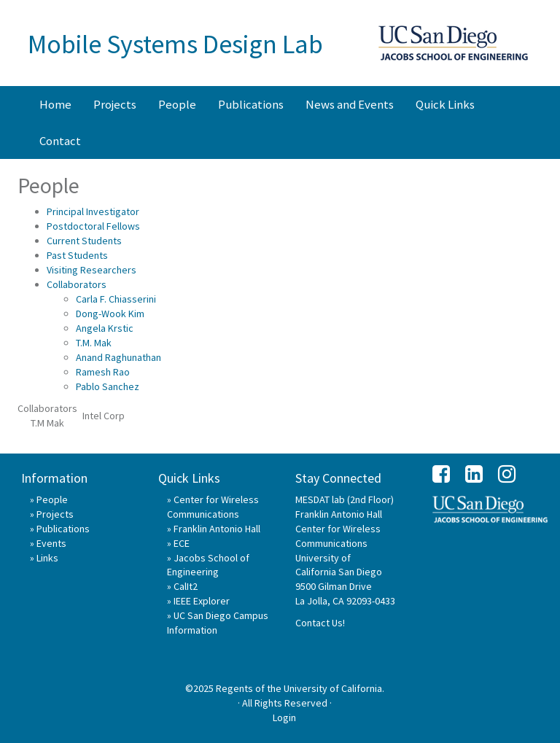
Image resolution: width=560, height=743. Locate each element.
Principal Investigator (93, 211)
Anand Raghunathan (118, 357)
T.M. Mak (94, 342)
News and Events (350, 104)
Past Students (77, 255)
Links (47, 557)
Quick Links (445, 104)
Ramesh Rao (103, 371)
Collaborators (76, 284)
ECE (182, 543)
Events (51, 543)
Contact (60, 141)
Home (55, 104)
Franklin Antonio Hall (217, 528)
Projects (114, 104)
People (177, 104)
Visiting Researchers (91, 269)
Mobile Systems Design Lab (175, 44)
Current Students (84, 240)
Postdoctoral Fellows (93, 226)
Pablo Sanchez (107, 386)
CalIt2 (186, 586)
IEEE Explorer (202, 600)
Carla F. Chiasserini (116, 299)
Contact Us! (320, 622)
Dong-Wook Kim (110, 313)
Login (284, 717)
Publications (251, 104)
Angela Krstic (104, 328)
